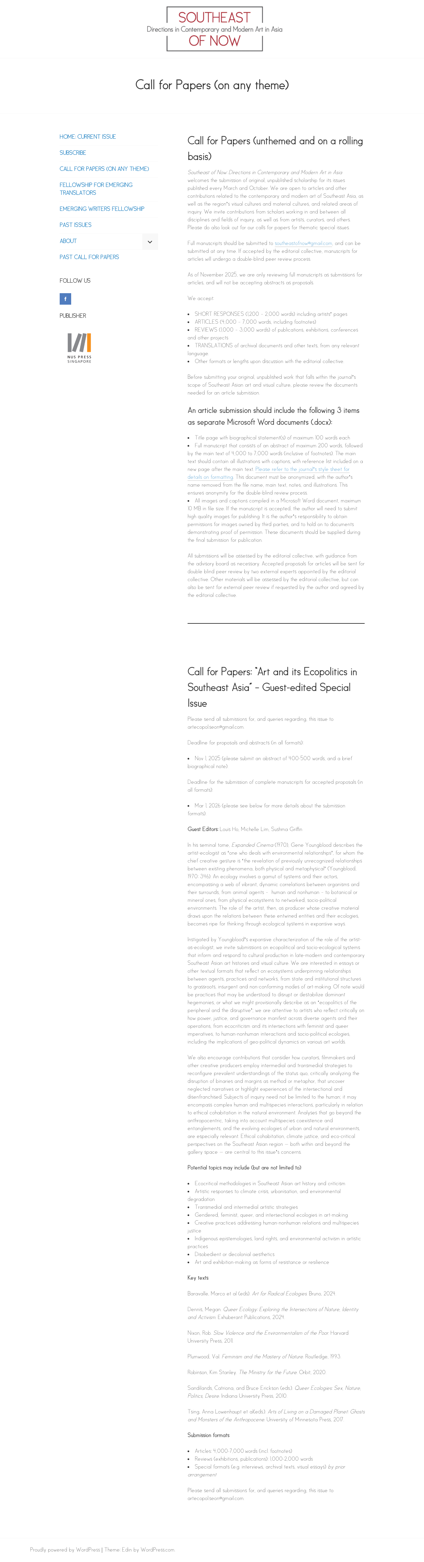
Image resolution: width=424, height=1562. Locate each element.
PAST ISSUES (75, 225)
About (68, 241)
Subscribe (73, 153)
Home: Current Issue (88, 137)
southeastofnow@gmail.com (303, 243)
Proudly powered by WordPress (65, 1550)
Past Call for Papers (89, 257)
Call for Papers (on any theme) (104, 169)
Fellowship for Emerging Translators (96, 189)
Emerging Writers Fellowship (102, 209)
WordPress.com (157, 1550)
